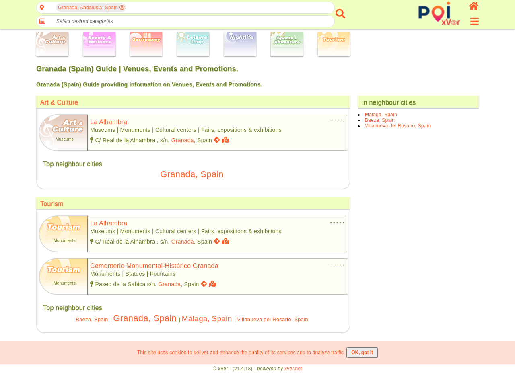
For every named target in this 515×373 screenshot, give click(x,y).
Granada (182, 140)
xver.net (293, 368)
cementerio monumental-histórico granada (154, 265)
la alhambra (108, 122)
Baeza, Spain (92, 319)
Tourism (52, 203)
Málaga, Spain (207, 318)
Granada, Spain (191, 174)
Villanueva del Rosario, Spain (272, 319)
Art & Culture (59, 102)
